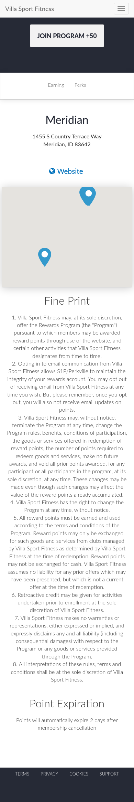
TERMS (22, 774)
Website (66, 171)
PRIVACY (49, 774)
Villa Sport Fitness (29, 8)
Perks (80, 85)
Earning (56, 85)
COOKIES (78, 774)
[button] (88, 196)
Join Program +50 (67, 36)
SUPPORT (109, 774)
